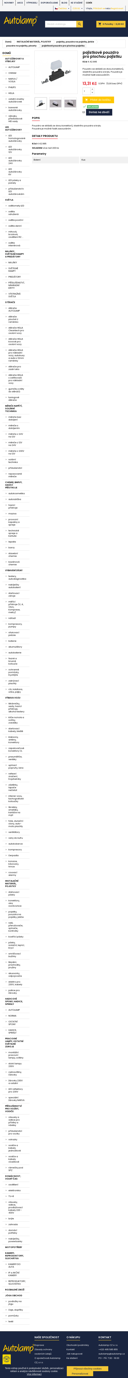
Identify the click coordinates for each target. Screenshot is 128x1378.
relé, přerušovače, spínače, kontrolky (15, 926)
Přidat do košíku (98, 100)
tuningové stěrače (13, 399)
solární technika (13, 461)
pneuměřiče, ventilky (15, 758)
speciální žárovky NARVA (16, 1099)
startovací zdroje (13, 594)
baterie (12, 641)
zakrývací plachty (13, 682)
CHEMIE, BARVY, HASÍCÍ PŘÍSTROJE (13, 485)
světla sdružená (13, 213)
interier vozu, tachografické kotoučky (16, 798)
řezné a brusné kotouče (12, 661)
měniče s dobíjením (14, 427)
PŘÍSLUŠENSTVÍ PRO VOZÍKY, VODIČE (13, 1108)
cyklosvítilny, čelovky (15, 1073)
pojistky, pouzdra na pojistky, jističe (16, 914)
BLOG (64, 2)
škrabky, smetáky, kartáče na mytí (14, 811)
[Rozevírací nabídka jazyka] (62, 8)
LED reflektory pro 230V (15, 1090)
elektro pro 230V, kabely (15, 983)
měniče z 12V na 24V (15, 444)
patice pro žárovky (14, 992)
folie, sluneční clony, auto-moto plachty (15, 823)
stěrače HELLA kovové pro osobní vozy (15, 341)
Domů (6, 53)
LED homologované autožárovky (16, 138)
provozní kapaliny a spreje (14, 522)
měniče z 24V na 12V (15, 435)
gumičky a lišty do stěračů (16, 390)
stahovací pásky (13, 893)
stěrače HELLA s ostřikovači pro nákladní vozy (15, 379)
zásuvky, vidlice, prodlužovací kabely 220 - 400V (15, 1207)
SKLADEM (37, 148)
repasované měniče (15, 475)
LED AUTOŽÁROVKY (13, 128)
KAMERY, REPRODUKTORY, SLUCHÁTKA (14, 1255)
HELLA (11, 93)
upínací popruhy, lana (15, 766)
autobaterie (14, 652)
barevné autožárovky (15, 109)
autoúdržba (14, 499)
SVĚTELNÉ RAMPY (13, 270)
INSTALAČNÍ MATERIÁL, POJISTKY (11, 883)
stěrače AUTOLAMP (14, 309)
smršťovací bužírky (14, 955)
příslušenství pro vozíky (15, 1132)
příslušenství (15, 468)
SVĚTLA (9, 199)
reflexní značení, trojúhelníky (14, 776)
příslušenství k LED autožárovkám (16, 191)
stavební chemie (13, 555)
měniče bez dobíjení (14, 418)
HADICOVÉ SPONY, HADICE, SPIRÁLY (14, 1001)
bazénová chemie (14, 563)
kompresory (15, 849)
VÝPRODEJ (31, 2)
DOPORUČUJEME (49, 2)
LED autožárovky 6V (15, 172)
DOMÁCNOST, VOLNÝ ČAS (13, 1177)
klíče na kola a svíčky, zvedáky (16, 720)
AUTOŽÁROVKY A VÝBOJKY (14, 60)
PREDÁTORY (14, 276)
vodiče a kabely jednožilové (14, 1148)
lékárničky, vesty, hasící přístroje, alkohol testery (16, 707)
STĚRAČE (10, 302)
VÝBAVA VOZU (12, 697)
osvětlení (13, 1184)
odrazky (12, 1139)
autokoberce (15, 843)
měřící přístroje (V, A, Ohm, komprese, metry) (16, 607)
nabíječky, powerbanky (15, 1240)
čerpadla (13, 855)
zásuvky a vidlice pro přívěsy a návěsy (14, 1121)
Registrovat (117, 8)
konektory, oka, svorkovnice (15, 903)
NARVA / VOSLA (12, 80)
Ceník (89, 2)
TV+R (11, 1196)
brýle (11, 1218)
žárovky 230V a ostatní (15, 1082)
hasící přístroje (13, 506)
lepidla (12, 541)
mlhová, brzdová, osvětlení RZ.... (15, 234)
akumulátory (15, 646)
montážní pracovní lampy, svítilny (15, 1055)
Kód (85, 61)
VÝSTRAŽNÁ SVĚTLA (14, 295)
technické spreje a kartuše (13, 533)
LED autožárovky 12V (15, 149)
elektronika (14, 1190)
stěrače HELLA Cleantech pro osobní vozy (16, 330)
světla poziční (15, 220)
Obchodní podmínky (77, 1345)
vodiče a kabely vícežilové (13, 1159)
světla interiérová (14, 244)
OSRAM (12, 73)
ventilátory (14, 832)
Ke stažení (76, 2)
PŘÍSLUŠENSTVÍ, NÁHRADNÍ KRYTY (16, 285)
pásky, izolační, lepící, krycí (16, 945)
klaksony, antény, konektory (13, 739)
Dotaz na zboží (99, 112)
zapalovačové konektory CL (16, 749)
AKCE (20, 2)
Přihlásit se (99, 8)
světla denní (15, 225)
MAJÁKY (12, 262)
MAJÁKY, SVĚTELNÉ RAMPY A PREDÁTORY (14, 254)
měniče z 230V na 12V (16, 452)
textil (10, 1321)
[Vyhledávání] (64, 24)
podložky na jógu (15, 1303)
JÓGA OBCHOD (13, 1295)
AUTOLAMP (14, 67)
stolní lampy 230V (15, 1065)
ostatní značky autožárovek (16, 100)
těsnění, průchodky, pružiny (14, 965)
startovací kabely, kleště (15, 730)
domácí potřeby (12, 1231)
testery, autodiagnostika (17, 577)
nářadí (12, 618)
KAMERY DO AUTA (14, 1265)
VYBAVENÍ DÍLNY (14, 570)
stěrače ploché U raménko (13, 319)
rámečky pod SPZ (15, 1169)
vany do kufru (15, 838)
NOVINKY (9, 2)
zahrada (13, 1224)
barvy (11, 547)
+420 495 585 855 (108, 1349)
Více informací (34, 1374)
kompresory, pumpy (15, 625)
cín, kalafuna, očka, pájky (15, 690)
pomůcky (13, 1315)
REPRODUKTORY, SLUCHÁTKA (17, 1282)
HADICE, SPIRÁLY (12, 1031)
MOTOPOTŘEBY (13, 1247)
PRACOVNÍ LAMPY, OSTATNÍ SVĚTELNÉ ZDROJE (14, 1042)
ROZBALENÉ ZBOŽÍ (14, 1289)
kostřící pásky (15, 936)
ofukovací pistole (13, 634)
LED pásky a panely (14, 181)
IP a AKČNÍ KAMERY (13, 1274)
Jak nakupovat (74, 1353)
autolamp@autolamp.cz (111, 1353)
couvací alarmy (12, 874)
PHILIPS (12, 87)
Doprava (39, 1345)
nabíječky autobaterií (14, 586)
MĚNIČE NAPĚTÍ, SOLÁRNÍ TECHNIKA (13, 408)
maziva (12, 513)
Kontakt (70, 1349)
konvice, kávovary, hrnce (13, 864)
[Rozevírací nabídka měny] (78, 8)
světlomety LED (16, 205)
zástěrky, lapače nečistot (13, 787)
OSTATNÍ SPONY (13, 1023)
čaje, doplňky (15, 1309)
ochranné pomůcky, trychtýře (13, 672)
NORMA (12, 1015)
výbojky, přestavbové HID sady (15, 118)
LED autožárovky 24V (15, 160)
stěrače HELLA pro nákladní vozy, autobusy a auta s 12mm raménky (16, 355)
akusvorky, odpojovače (15, 975)
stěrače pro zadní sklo (14, 368)
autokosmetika (16, 493)
